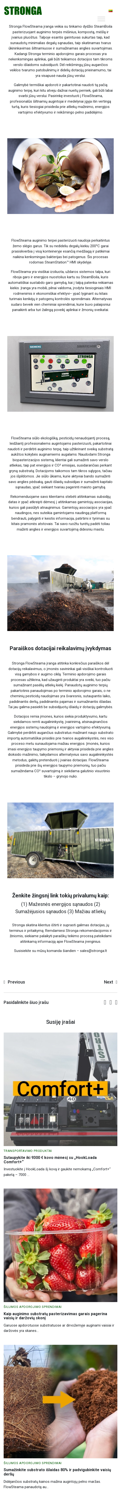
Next (108, 981)
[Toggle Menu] (101, 19)
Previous (16, 981)
